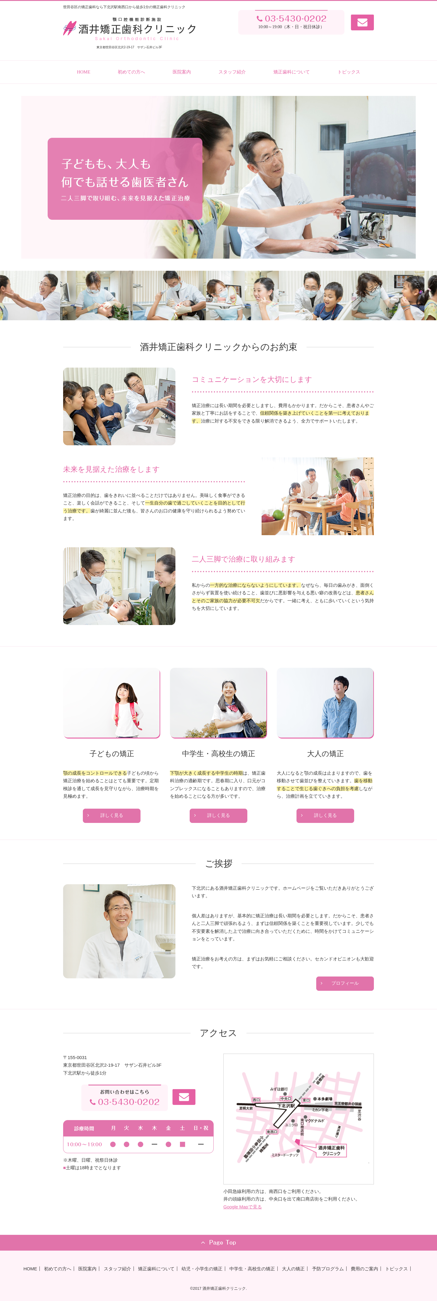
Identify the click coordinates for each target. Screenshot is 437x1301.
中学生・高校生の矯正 (252, 1268)
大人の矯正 (293, 1268)
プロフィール (345, 983)
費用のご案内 (364, 1268)
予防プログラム (328, 1268)
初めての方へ (131, 72)
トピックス (348, 72)
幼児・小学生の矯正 (201, 1268)
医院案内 (182, 72)
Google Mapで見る (242, 1206)
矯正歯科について (291, 72)
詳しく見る (111, 815)
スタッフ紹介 (232, 72)
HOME (83, 72)
